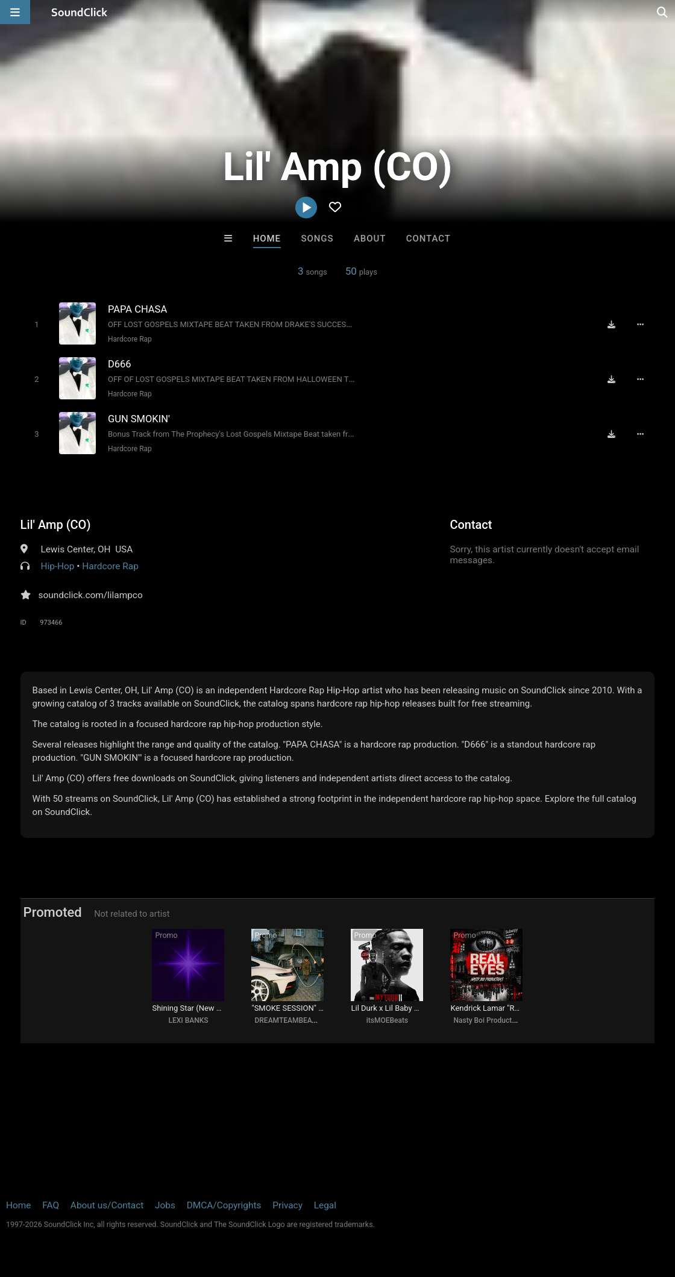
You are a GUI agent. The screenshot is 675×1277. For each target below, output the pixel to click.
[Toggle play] (36, 324)
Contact (428, 238)
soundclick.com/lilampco (91, 595)
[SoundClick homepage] (79, 12)
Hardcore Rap (130, 339)
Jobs (165, 1205)
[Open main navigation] (15, 12)
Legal (325, 1205)
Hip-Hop (57, 566)
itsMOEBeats (387, 1020)
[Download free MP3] (611, 324)
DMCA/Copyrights (224, 1205)
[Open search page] (663, 12)
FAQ (50, 1205)
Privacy (287, 1205)
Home (267, 238)
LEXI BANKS (188, 1020)
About (370, 238)
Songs (317, 238)
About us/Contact (107, 1205)
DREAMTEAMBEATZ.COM (296, 1020)
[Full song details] (640, 324)
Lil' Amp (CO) (55, 524)
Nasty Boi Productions (489, 1020)
